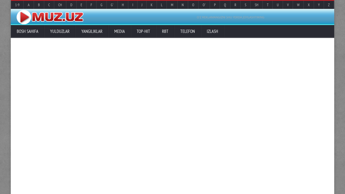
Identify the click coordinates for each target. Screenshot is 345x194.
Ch (60, 4)
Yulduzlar (60, 31)
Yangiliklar (91, 31)
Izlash (212, 31)
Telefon (187, 31)
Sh (256, 4)
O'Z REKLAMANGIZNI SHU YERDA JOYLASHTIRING (230, 17)
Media (119, 31)
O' (204, 4)
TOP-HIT (143, 31)
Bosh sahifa (27, 31)
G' (112, 4)
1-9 (17, 4)
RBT (165, 31)
